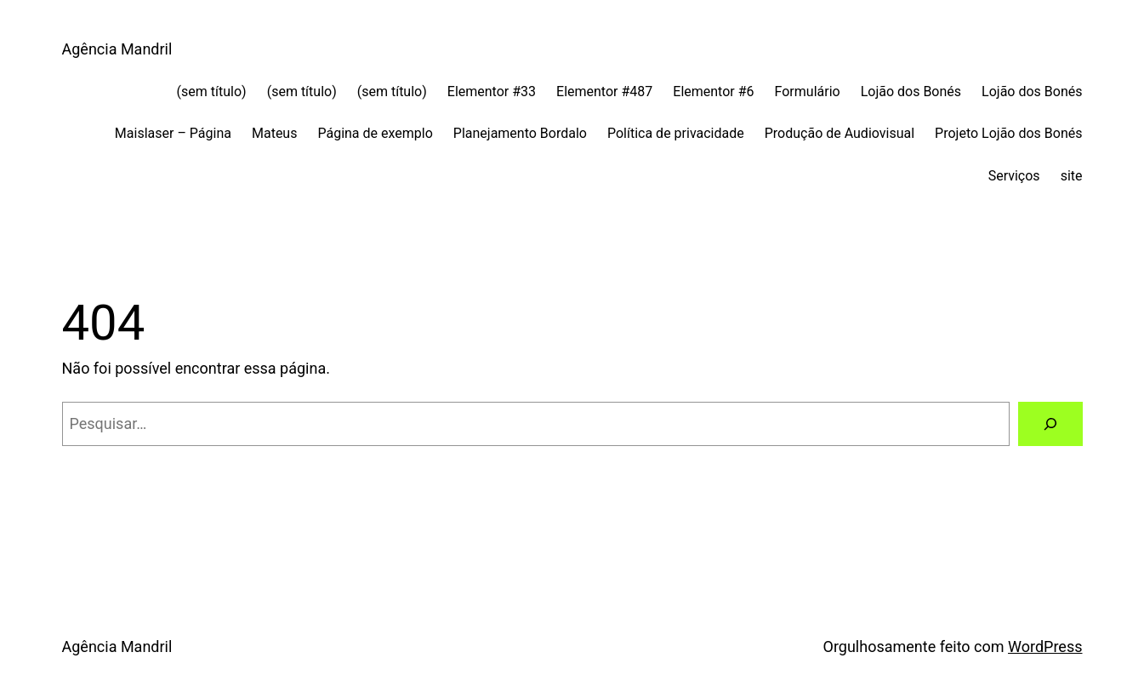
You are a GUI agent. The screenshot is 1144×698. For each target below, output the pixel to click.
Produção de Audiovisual (839, 133)
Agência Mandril (117, 49)
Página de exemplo (374, 133)
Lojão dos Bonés (911, 91)
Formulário (807, 91)
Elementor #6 (713, 91)
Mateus (274, 133)
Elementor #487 (604, 91)
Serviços (1014, 176)
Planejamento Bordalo (520, 133)
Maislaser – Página (173, 133)
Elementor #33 (491, 91)
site (1072, 176)
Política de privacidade (675, 133)
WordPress (1045, 646)
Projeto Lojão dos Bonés (1008, 133)
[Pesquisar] (1050, 424)
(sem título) (212, 91)
